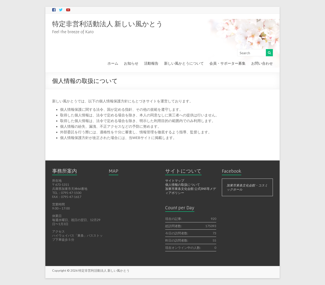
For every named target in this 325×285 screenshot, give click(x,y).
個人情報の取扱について (182, 184)
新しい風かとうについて (184, 63)
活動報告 (151, 63)
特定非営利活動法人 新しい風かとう (107, 23)
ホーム (112, 63)
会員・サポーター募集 (227, 63)
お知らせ (131, 63)
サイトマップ (174, 180)
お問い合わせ (262, 63)
